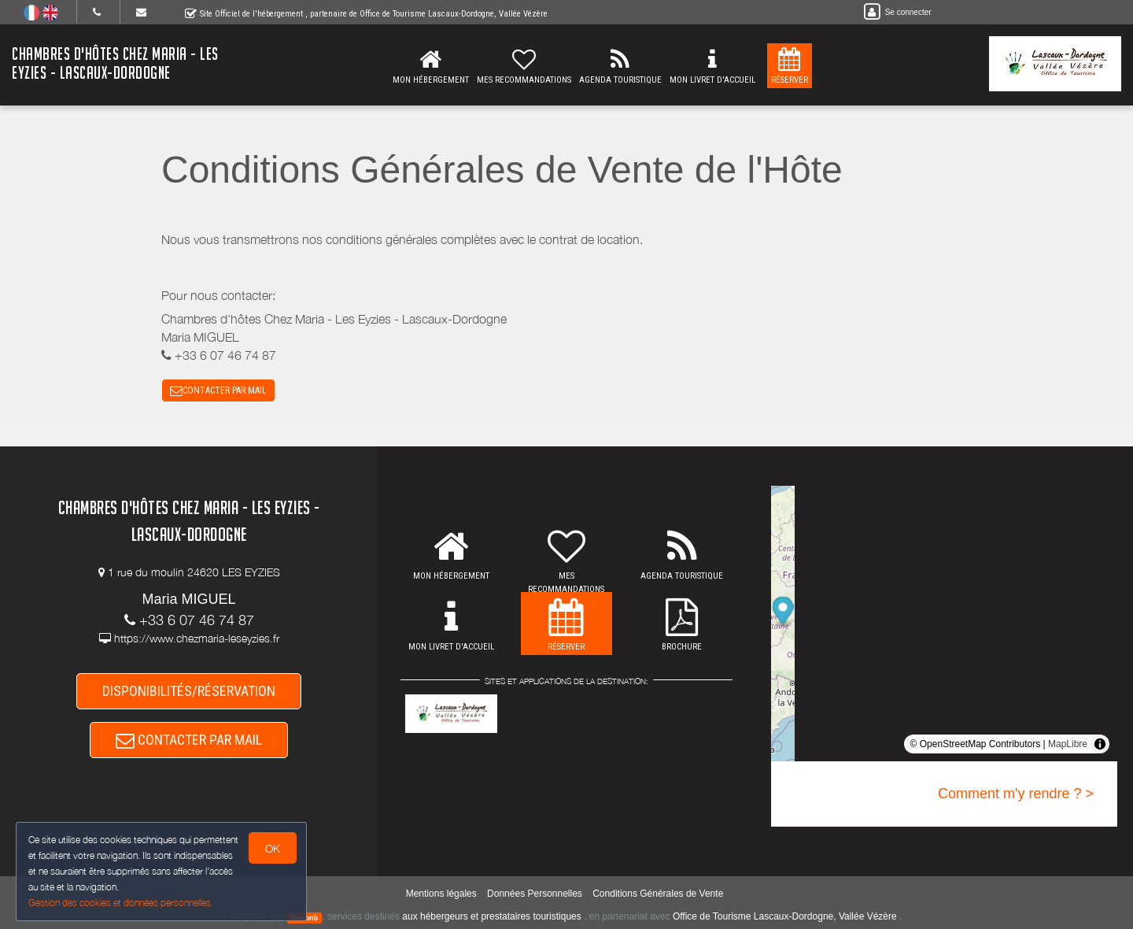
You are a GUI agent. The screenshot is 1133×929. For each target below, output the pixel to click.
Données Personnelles (534, 893)
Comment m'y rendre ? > (1016, 793)
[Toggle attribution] (1100, 744)
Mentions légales (441, 893)
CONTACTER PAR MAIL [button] (218, 390)
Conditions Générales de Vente (657, 893)
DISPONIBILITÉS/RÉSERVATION (188, 691)
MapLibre (1067, 743)
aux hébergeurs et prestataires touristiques (491, 916)
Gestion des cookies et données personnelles (119, 903)
